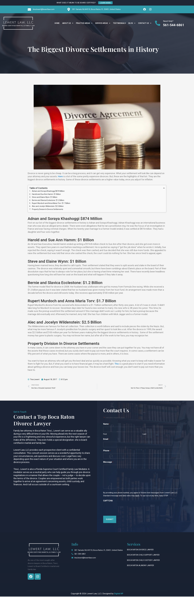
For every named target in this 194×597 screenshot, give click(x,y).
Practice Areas (84, 23)
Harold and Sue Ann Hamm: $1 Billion (46, 194)
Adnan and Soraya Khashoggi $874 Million (48, 191)
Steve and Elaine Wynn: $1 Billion (44, 197)
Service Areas (102, 23)
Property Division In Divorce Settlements (47, 210)
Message (108, 462)
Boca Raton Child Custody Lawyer (143, 561)
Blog (131, 23)
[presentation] (122, 508)
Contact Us (144, 23)
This (116, 364)
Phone (106, 451)
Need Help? (168, 21)
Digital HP (118, 594)
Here (60, 176)
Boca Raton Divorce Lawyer (140, 550)
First (105, 434)
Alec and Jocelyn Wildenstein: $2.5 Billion (48, 207)
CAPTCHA (108, 501)
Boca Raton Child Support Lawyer (143, 555)
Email (106, 439)
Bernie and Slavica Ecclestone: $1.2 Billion (48, 200)
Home (57, 23)
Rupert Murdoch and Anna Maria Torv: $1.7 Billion (51, 203)
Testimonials (119, 23)
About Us (67, 23)
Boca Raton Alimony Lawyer (140, 566)
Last (144, 434)
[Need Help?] (157, 23)
